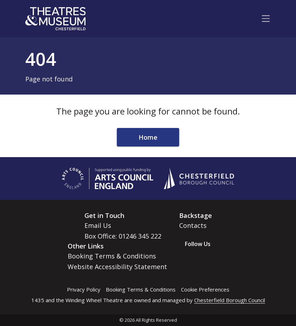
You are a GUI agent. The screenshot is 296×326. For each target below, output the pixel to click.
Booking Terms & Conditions (112, 256)
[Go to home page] (55, 18)
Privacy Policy (83, 289)
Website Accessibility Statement (117, 266)
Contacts (193, 225)
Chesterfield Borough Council (229, 300)
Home (148, 137)
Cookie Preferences (205, 289)
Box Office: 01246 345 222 (122, 236)
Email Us (97, 225)
